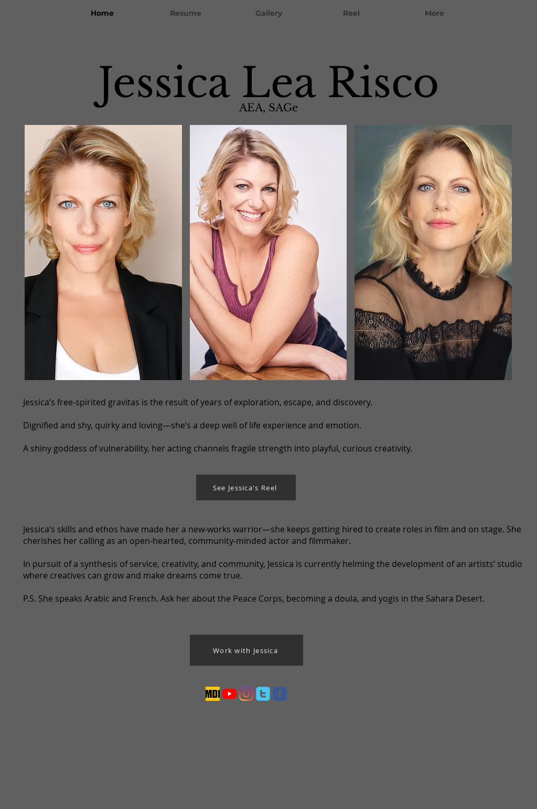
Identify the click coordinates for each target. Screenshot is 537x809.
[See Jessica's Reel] (246, 487)
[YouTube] (229, 694)
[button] (103, 252)
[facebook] (280, 694)
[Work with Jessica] (246, 650)
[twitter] (263, 694)
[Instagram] (246, 694)
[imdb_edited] (213, 694)
